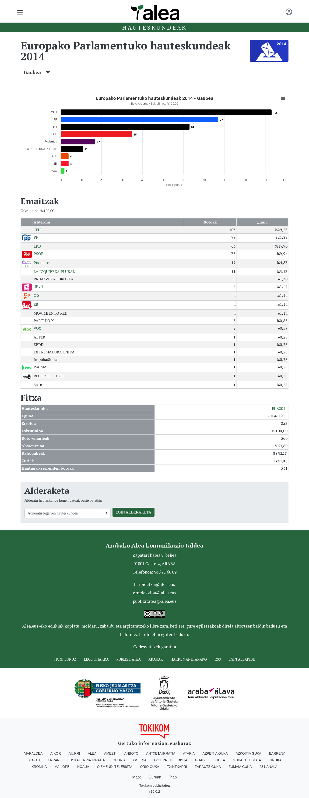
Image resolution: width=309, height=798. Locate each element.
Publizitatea (128, 659)
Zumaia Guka (240, 767)
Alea (92, 753)
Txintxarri (177, 767)
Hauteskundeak (154, 27)
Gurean (154, 777)
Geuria (119, 760)
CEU (37, 229)
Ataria (189, 753)
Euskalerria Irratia (86, 760)
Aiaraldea (33, 753)
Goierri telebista (170, 760)
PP (36, 237)
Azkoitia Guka (248, 753)
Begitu (34, 760)
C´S (36, 295)
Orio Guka (149, 767)
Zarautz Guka (208, 767)
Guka (220, 760)
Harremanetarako (188, 659)
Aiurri (74, 753)
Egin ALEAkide (242, 659)
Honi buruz (65, 659)
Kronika (39, 767)
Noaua (83, 767)
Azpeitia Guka (215, 753)
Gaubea (37, 72)
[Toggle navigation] (20, 12)
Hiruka (275, 760)
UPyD (38, 286)
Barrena (277, 753)
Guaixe (201, 760)
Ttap (173, 777)
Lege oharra (96, 659)
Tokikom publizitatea (154, 785)
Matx (136, 777)
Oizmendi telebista (115, 767)
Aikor (55, 753)
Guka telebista (247, 760)
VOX (37, 328)
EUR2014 (280, 408)
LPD (37, 246)
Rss (218, 659)
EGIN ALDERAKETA (133, 512)
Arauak (155, 659)
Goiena (139, 760)
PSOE (38, 253)
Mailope (62, 767)
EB (36, 304)
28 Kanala (269, 767)
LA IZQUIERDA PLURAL (54, 271)
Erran (54, 760)
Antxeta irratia (161, 753)
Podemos (41, 262)
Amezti (110, 753)
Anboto (131, 753)
